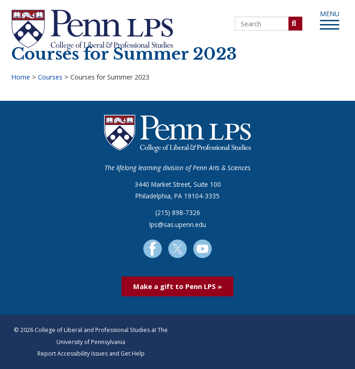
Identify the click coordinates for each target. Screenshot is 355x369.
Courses (50, 77)
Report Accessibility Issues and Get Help (91, 353)
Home (20, 77)
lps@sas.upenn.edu (177, 224)
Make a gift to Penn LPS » (177, 286)
